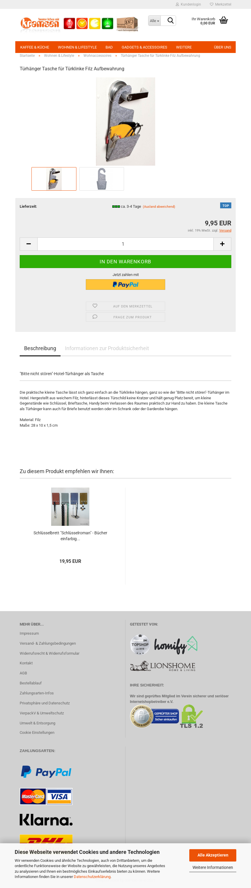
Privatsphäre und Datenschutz (45, 703)
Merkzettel (220, 4)
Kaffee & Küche (34, 47)
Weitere (184, 47)
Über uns (222, 47)
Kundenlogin (188, 4)
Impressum (29, 633)
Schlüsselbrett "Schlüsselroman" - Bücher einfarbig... (70, 536)
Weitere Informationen (213, 867)
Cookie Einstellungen (37, 732)
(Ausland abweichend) (159, 207)
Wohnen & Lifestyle (77, 47)
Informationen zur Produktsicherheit (107, 348)
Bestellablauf (31, 683)
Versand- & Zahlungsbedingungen (48, 643)
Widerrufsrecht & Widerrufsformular (49, 653)
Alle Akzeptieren (213, 855)
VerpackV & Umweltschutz (42, 713)
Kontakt (26, 663)
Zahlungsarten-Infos (37, 693)
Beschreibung (40, 348)
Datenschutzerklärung (92, 876)
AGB (23, 673)
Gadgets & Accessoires (144, 47)
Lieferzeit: (28, 206)
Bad (109, 47)
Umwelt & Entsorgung (37, 723)
